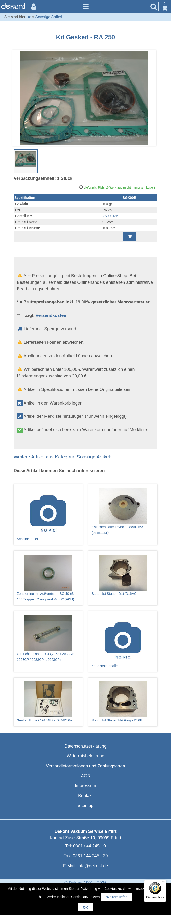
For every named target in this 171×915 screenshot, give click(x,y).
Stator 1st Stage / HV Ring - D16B (122, 701)
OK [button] (85, 907)
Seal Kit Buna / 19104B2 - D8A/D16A (48, 701)
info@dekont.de (93, 866)
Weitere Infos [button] (116, 897)
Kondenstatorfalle (122, 641)
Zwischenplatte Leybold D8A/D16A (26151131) (122, 511)
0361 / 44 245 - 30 (90, 855)
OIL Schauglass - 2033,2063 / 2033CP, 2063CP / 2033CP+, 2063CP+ (48, 638)
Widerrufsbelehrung (85, 756)
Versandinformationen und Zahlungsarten (85, 766)
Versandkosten (51, 315)
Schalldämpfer (48, 514)
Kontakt (85, 795)
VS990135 (110, 216)
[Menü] (163, 882)
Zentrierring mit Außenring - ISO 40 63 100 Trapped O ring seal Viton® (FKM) (48, 578)
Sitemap (85, 805)
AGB (85, 775)
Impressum (85, 785)
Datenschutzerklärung (85, 746)
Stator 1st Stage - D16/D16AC (122, 575)
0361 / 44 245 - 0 (89, 846)
